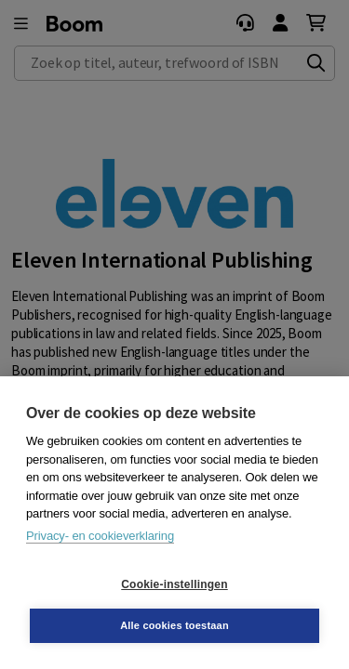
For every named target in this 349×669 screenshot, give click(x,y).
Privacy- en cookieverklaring (100, 536)
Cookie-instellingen (174, 584)
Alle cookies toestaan (174, 625)
